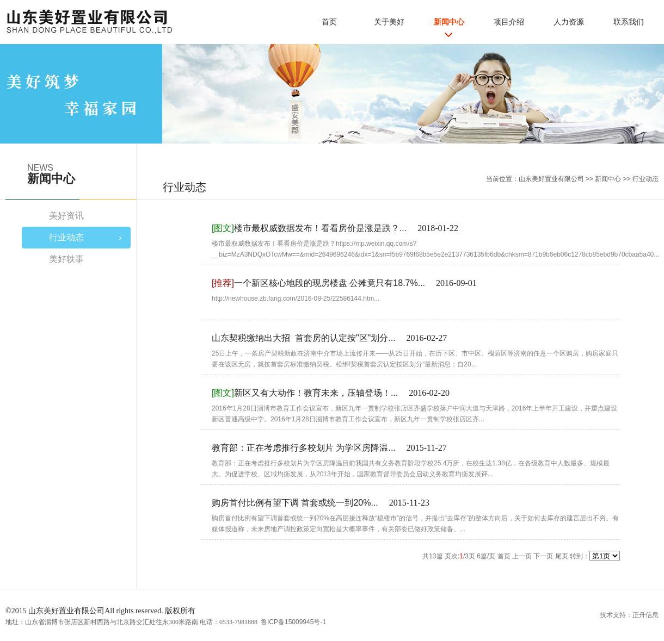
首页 (329, 21)
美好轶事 (66, 259)
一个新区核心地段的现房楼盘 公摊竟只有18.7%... (318, 283)
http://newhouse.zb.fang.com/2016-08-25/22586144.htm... (295, 298)
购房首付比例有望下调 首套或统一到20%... (295, 502)
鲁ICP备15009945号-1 (293, 622)
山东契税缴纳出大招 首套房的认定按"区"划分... (304, 338)
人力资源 (569, 21)
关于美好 (389, 21)
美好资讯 (66, 215)
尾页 (561, 556)
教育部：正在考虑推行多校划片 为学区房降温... (304, 447)
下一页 (543, 556)
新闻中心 (449, 21)
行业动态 (645, 179)
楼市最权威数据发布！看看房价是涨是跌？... (309, 228)
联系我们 (628, 21)
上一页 (522, 556)
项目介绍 (509, 21)
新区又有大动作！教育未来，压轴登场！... (305, 392)
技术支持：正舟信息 (629, 615)
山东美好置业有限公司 (551, 179)
